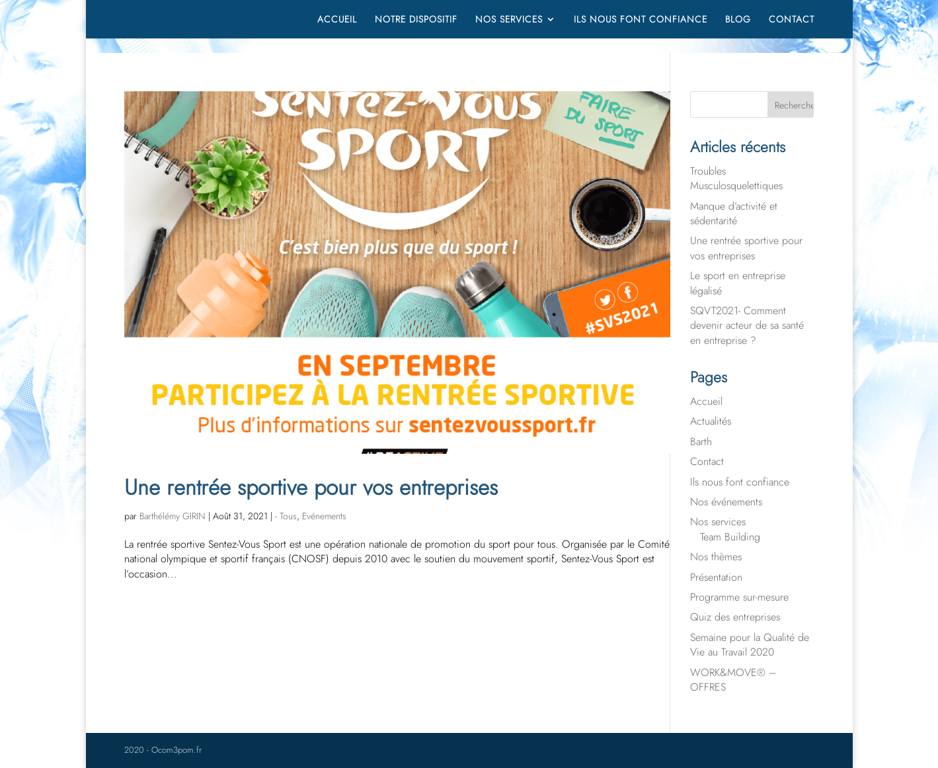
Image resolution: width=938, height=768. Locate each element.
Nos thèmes (716, 556)
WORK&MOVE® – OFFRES (733, 680)
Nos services (509, 20)
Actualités (710, 421)
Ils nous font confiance (640, 20)
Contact (791, 20)
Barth (701, 441)
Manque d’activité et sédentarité (733, 213)
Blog (738, 20)
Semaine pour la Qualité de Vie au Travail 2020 (749, 645)
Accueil (337, 20)
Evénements (324, 516)
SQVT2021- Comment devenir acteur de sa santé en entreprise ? (747, 325)
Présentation (716, 577)
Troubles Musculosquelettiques (736, 178)
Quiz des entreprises (735, 616)
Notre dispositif (416, 20)
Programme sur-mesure (739, 597)
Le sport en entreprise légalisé (737, 283)
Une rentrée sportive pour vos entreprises (311, 487)
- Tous (286, 516)
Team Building (730, 536)
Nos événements (726, 501)
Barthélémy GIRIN (172, 516)
